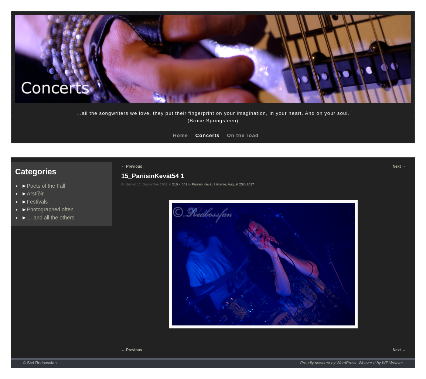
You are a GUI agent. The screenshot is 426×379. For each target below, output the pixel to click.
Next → (399, 166)
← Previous (131, 166)
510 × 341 (179, 184)
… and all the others (51, 218)
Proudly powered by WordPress (328, 363)
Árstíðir (35, 194)
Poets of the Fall (46, 186)
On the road (243, 135)
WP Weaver (392, 363)
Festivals (37, 202)
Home (180, 135)
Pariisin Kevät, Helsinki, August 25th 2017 (223, 184)
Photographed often (50, 209)
